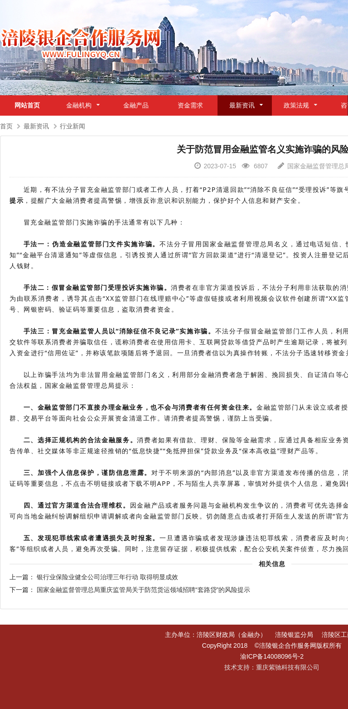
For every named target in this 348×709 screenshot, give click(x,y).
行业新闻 (72, 126)
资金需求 (190, 105)
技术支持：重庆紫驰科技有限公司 (271, 667)
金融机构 (79, 105)
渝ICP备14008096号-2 (272, 656)
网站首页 (27, 105)
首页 (6, 126)
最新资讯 (242, 105)
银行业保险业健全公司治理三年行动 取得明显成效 (107, 577)
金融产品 (136, 105)
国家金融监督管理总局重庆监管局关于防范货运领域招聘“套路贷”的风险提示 (143, 589)
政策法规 (296, 105)
